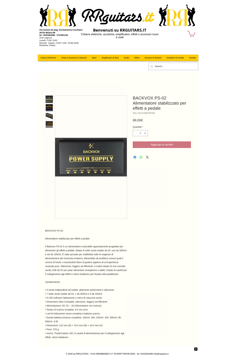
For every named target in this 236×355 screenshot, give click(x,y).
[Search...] (173, 66)
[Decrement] (135, 133)
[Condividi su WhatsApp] (141, 157)
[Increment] (145, 133)
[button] (191, 33)
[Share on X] (147, 157)
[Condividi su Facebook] (135, 157)
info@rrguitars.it (160, 354)
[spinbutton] (140, 133)
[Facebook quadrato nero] (195, 349)
